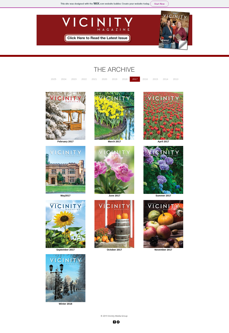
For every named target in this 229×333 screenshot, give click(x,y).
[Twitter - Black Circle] (118, 321)
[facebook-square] (114, 321)
